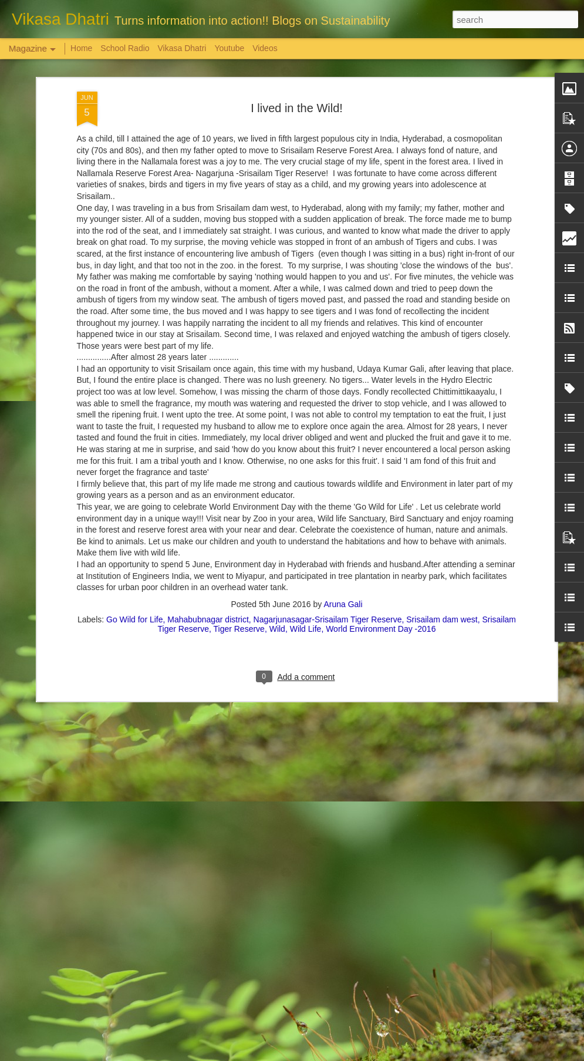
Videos (265, 48)
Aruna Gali (342, 506)
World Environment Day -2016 (381, 531)
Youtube (229, 48)
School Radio (124, 48)
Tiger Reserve (238, 531)
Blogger (329, 1054)
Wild (277, 531)
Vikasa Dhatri (181, 48)
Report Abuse (363, 1054)
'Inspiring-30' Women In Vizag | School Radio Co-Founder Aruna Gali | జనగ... (283, 920)
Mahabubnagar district (208, 522)
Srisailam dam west (441, 522)
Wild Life (306, 531)
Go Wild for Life (134, 522)
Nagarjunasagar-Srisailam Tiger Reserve (328, 522)
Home (81, 48)
